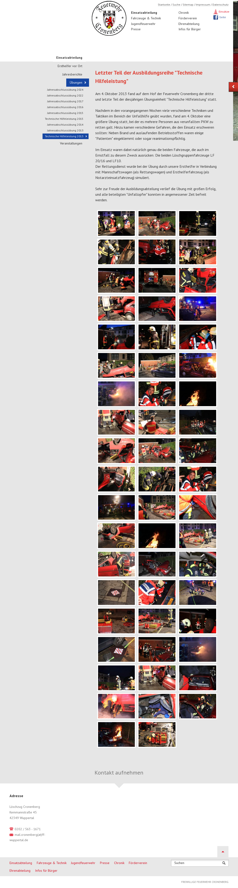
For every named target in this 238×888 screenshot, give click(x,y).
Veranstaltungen (71, 143)
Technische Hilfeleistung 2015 (64, 118)
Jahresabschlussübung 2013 (65, 130)
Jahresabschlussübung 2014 (65, 124)
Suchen (179, 863)
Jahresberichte (72, 74)
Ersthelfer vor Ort (70, 66)
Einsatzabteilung (144, 12)
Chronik (183, 12)
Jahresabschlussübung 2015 (65, 113)
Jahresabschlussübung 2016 (65, 107)
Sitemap (188, 4)
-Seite (222, 17)
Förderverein (187, 18)
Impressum (203, 4)
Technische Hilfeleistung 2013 (64, 136)
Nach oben (222, 851)
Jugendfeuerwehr (143, 24)
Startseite (164, 4)
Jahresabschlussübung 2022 (65, 95)
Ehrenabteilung (188, 24)
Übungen (76, 82)
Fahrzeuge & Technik (146, 18)
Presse (136, 29)
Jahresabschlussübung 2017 (65, 101)
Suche (176, 4)
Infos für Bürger (189, 29)
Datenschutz (220, 4)
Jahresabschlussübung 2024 (65, 89)
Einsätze (223, 11)
